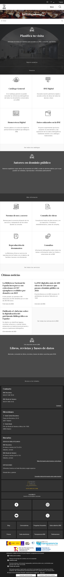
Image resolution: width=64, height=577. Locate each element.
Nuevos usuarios (32, 62)
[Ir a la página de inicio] (4, 8)
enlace (16, 293)
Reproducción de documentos (16, 247)
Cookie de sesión (14, 566)
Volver (4, 20)
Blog (8, 525)
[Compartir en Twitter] (47, 516)
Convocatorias (24, 525)
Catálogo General (17, 88)
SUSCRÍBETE (32, 494)
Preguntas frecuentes (40, 525)
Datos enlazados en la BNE (48, 122)
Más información (31, 197)
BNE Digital (49, 88)
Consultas (48, 245)
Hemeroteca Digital (17, 122)
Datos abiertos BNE (55, 525)
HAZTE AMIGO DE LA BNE (32, 488)
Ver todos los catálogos (32, 147)
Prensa (9, 534)
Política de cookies (15, 555)
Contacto (47, 2)
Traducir (61, 2)
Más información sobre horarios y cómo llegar (49, 461)
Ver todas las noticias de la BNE (48, 321)
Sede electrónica (24, 534)
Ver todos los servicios (32, 267)
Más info (42, 572)
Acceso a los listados (32, 381)
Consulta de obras (48, 215)
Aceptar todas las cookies (47, 575)
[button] (62, 21)
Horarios (32, 70)
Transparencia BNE (39, 534)
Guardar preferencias (26, 575)
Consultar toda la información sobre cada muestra (48, 476)
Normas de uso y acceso (16, 215)
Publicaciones (55, 534)
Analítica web (13, 560)
